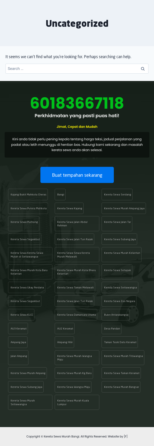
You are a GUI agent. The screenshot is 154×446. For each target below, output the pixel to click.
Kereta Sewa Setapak (117, 270)
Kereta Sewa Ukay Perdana (27, 287)
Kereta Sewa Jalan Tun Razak (75, 239)
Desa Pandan (112, 328)
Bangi (60, 194)
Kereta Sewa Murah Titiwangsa (123, 355)
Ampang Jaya (18, 342)
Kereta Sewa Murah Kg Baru (74, 372)
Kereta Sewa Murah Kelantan (122, 252)
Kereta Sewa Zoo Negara (119, 300)
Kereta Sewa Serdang (117, 194)
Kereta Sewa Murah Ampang (28, 372)
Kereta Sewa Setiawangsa (120, 287)
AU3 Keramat (19, 328)
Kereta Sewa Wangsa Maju (73, 386)
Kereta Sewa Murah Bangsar (121, 386)
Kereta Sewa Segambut (25, 239)
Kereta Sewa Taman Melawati (75, 287)
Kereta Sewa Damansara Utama (76, 314)
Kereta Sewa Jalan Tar (117, 221)
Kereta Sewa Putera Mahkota (29, 208)
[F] (125, 436)
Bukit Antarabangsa (116, 314)
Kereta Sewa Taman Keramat (121, 372)
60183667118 (77, 103)
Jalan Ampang (19, 355)
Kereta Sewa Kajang (69, 208)
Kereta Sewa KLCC (22, 314)
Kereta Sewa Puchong (24, 221)
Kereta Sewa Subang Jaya (120, 239)
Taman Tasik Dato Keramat (120, 342)
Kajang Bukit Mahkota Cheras (28, 194)
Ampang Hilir (65, 342)
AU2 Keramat (65, 328)
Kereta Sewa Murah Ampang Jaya (124, 208)
